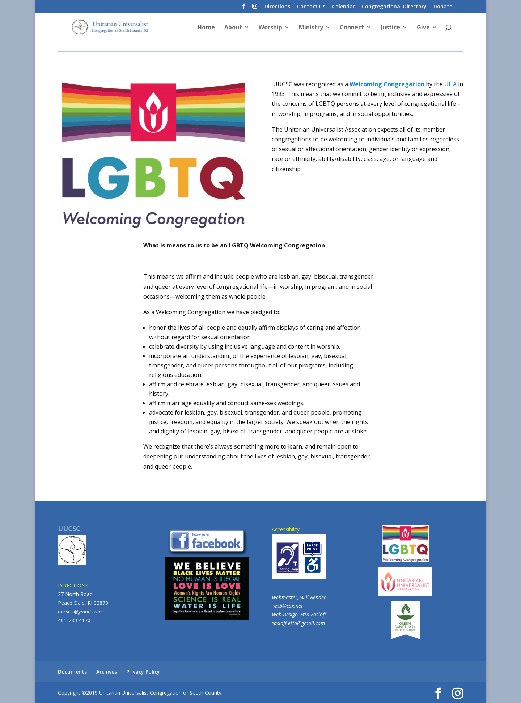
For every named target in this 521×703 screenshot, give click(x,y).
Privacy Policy (143, 671)
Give (423, 28)
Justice (390, 28)
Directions (277, 7)
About (233, 28)
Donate (442, 7)
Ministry (311, 28)
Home (206, 28)
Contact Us (311, 7)
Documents (72, 671)
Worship (270, 28)
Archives (106, 671)
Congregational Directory (394, 7)
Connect (352, 28)
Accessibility (299, 552)
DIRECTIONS (73, 585)
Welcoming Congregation (387, 84)
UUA (450, 84)
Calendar (343, 7)
